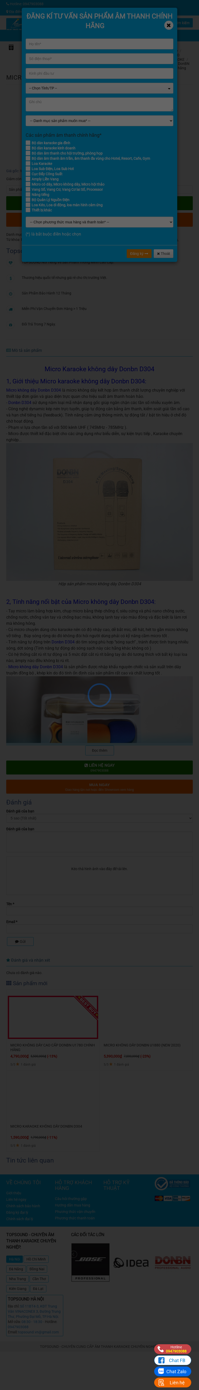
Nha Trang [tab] (17, 1279)
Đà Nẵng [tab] (16, 1269)
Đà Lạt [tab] (38, 1289)
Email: (12, 1332)
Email (11, 922)
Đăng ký (139, 254)
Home (173, 51)
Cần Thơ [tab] (39, 1279)
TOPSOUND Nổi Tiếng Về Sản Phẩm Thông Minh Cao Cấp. (68, 262)
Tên (10, 904)
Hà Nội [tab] (14, 1259)
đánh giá (166, 76)
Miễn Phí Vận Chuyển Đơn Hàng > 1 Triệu (54, 309)
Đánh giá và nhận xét (28, 960)
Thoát (163, 254)
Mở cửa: (14, 1322)
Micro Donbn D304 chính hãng (153, 240)
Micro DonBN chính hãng (178, 66)
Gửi (20, 941)
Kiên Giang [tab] (17, 1289)
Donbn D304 (19, 402)
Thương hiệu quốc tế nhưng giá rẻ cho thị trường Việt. (64, 278)
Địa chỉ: (13, 1306)
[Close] (168, 25)
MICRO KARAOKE (176, 57)
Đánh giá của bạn (20, 811)
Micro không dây (34, 240)
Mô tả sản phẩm (24, 350)
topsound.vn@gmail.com (38, 1332)
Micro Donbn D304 (113, 240)
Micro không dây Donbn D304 (72, 240)
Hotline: (51, 1322)
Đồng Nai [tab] (37, 1269)
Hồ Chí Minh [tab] (36, 1259)
